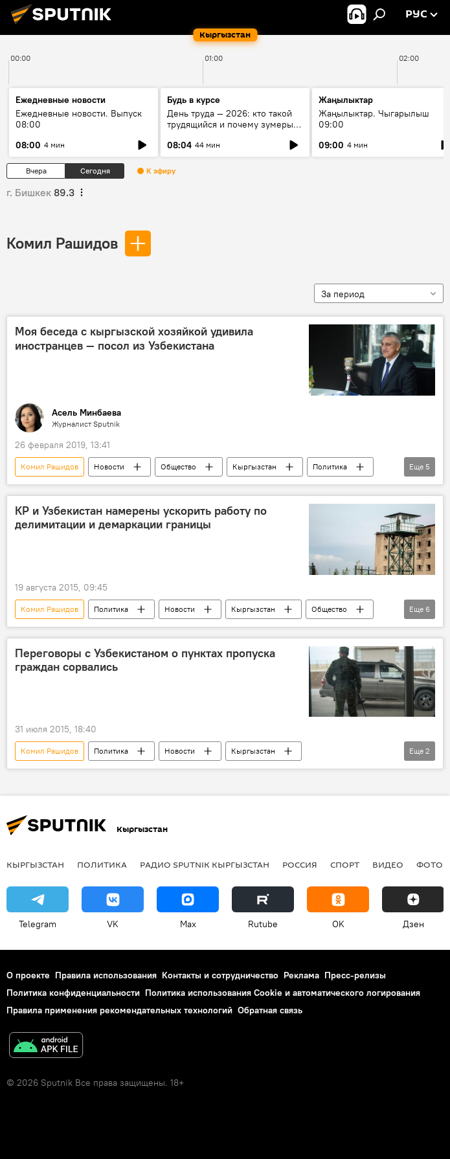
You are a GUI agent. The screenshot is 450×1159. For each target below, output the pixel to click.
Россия (299, 864)
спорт (344, 864)
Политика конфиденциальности (73, 992)
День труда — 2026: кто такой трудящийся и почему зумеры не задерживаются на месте (230, 124)
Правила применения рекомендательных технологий (119, 1010)
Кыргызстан (254, 466)
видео (387, 864)
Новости (109, 466)
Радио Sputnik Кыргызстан (204, 864)
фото (429, 864)
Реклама (301, 975)
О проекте (28, 975)
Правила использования (106, 975)
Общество (178, 466)
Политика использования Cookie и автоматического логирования (282, 992)
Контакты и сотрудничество (220, 975)
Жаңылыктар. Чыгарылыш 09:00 (374, 118)
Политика (330, 466)
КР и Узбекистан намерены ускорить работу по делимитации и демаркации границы (141, 518)
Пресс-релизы (355, 975)
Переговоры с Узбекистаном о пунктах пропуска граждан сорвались (145, 660)
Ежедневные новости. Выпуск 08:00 (79, 118)
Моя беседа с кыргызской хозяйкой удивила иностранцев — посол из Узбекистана (134, 338)
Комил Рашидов (62, 243)
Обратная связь (270, 1010)
